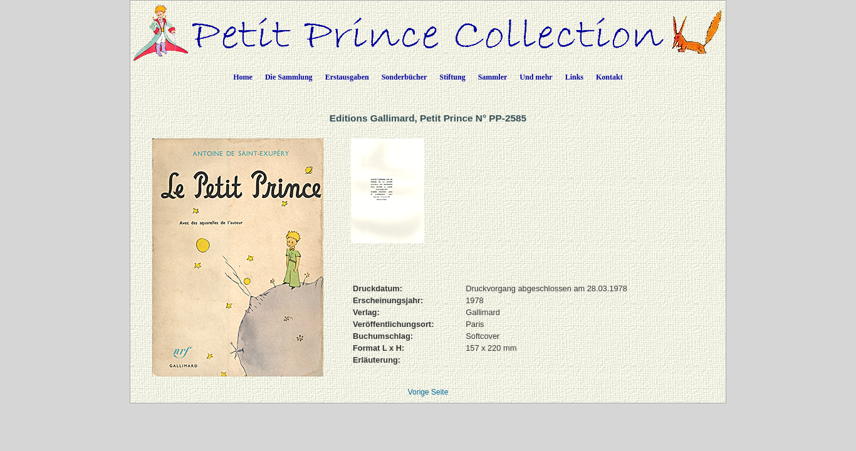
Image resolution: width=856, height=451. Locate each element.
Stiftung (452, 77)
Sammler (493, 77)
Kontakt (609, 77)
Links (574, 77)
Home (243, 77)
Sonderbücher (404, 77)
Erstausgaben (347, 77)
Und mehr (535, 77)
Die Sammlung (289, 77)
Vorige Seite (428, 392)
